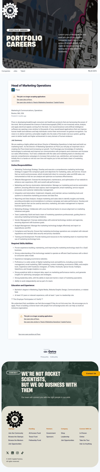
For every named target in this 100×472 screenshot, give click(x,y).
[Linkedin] (12, 453)
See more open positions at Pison (30, 334)
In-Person (83, 433)
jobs (15, 71)
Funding (32, 429)
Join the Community (15, 433)
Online (81, 437)
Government (51, 433)
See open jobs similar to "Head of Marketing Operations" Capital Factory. (40, 102)
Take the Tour (84, 440)
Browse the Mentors (15, 440)
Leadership (65, 437)
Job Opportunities (15, 444)
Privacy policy (44, 357)
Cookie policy (54, 357)
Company (64, 429)
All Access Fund (35, 433)
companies (6, 71)
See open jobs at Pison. (24, 99)
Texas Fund (33, 437)
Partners (49, 429)
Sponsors (50, 437)
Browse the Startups (16, 437)
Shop (63, 433)
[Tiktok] (22, 453)
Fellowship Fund (35, 440)
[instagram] (17, 453)
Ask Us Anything (85, 444)
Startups (11, 429)
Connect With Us (85, 429)
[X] (7, 453)
